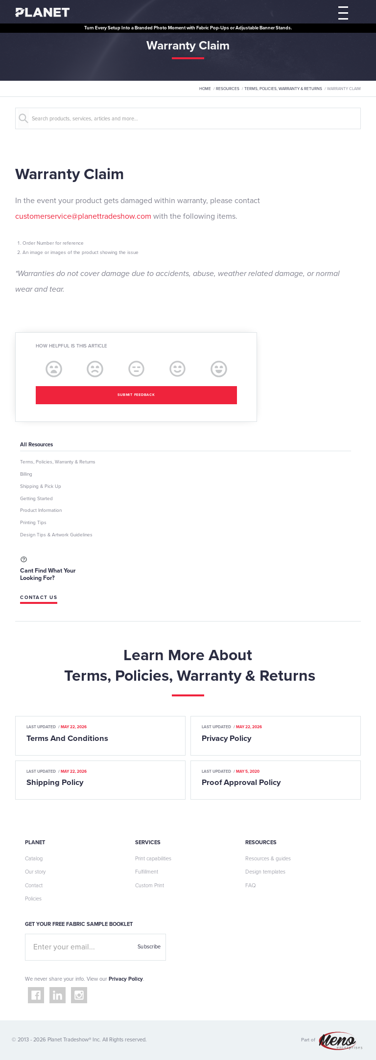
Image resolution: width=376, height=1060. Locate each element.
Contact (34, 885)
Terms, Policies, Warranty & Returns (283, 88)
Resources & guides (268, 858)
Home (205, 88)
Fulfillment (146, 872)
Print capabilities (153, 858)
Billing (26, 474)
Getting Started (36, 499)
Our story (35, 872)
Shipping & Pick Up (40, 486)
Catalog (34, 858)
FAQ (250, 885)
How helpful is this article (71, 346)
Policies (33, 899)
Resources (227, 88)
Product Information (41, 510)
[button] (343, 12)
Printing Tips (33, 523)
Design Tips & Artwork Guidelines (56, 535)
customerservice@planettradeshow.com (83, 216)
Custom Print (149, 885)
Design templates (265, 872)
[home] (42, 12)
